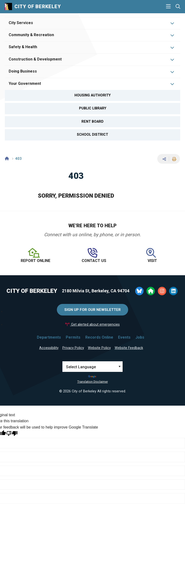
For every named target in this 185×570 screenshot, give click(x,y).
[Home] (7, 158)
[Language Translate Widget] (92, 366)
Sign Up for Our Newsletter (92, 310)
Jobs (139, 337)
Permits (73, 337)
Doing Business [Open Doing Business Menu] (23, 71)
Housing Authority (92, 95)
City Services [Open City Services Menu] (21, 22)
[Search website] (178, 6)
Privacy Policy (73, 348)
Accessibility (49, 348)
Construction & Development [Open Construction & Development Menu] (35, 59)
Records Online (99, 337)
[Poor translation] (12, 433)
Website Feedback (129, 348)
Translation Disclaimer (92, 381)
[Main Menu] (168, 6)
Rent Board (92, 122)
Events (124, 337)
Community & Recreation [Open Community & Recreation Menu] (31, 35)
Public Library (92, 108)
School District (92, 135)
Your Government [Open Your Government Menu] (25, 83)
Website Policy (99, 348)
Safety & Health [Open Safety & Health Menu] (23, 47)
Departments (49, 337)
